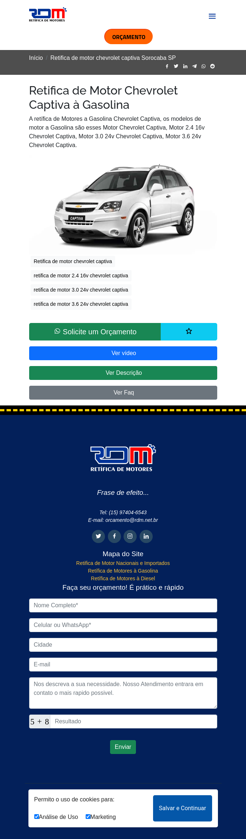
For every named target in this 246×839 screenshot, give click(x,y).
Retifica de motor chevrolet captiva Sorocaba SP (113, 58)
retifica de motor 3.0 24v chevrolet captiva (81, 290)
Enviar (123, 747)
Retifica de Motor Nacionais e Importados (123, 563)
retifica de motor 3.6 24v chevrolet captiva (81, 304)
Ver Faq (123, 392)
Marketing (101, 817)
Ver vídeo (123, 353)
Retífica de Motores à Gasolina (123, 571)
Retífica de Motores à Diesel (123, 578)
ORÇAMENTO (128, 36)
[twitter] (176, 66)
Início (36, 58)
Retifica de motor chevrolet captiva (73, 261)
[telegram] (194, 66)
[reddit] (212, 66)
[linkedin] (185, 66)
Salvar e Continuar (182, 808)
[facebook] (167, 66)
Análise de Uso (56, 817)
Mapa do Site (123, 554)
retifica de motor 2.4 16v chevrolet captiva (81, 275)
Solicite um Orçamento (95, 331)
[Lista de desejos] (189, 331)
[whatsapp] (203, 66)
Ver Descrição (123, 373)
